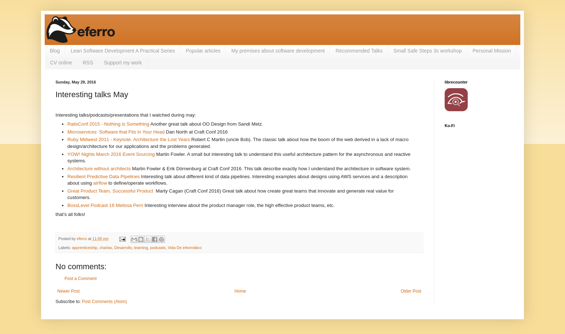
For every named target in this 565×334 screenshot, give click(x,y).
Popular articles (203, 51)
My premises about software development (278, 51)
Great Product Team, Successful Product (110, 191)
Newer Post (68, 291)
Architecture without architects (99, 168)
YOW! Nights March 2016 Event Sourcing (111, 154)
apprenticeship (84, 247)
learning (141, 247)
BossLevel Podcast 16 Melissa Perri (105, 205)
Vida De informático (185, 247)
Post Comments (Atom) (104, 301)
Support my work (123, 63)
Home (240, 291)
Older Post (411, 291)
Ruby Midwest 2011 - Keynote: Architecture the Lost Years (128, 139)
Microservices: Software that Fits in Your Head (116, 132)
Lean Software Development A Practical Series (123, 51)
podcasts (158, 247)
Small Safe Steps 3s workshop (427, 51)
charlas (105, 247)
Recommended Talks (358, 51)
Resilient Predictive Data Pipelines (103, 176)
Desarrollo (123, 247)
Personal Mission (492, 51)
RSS (88, 63)
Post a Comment (80, 278)
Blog (55, 51)
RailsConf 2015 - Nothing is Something (108, 124)
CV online (61, 63)
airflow (100, 183)
